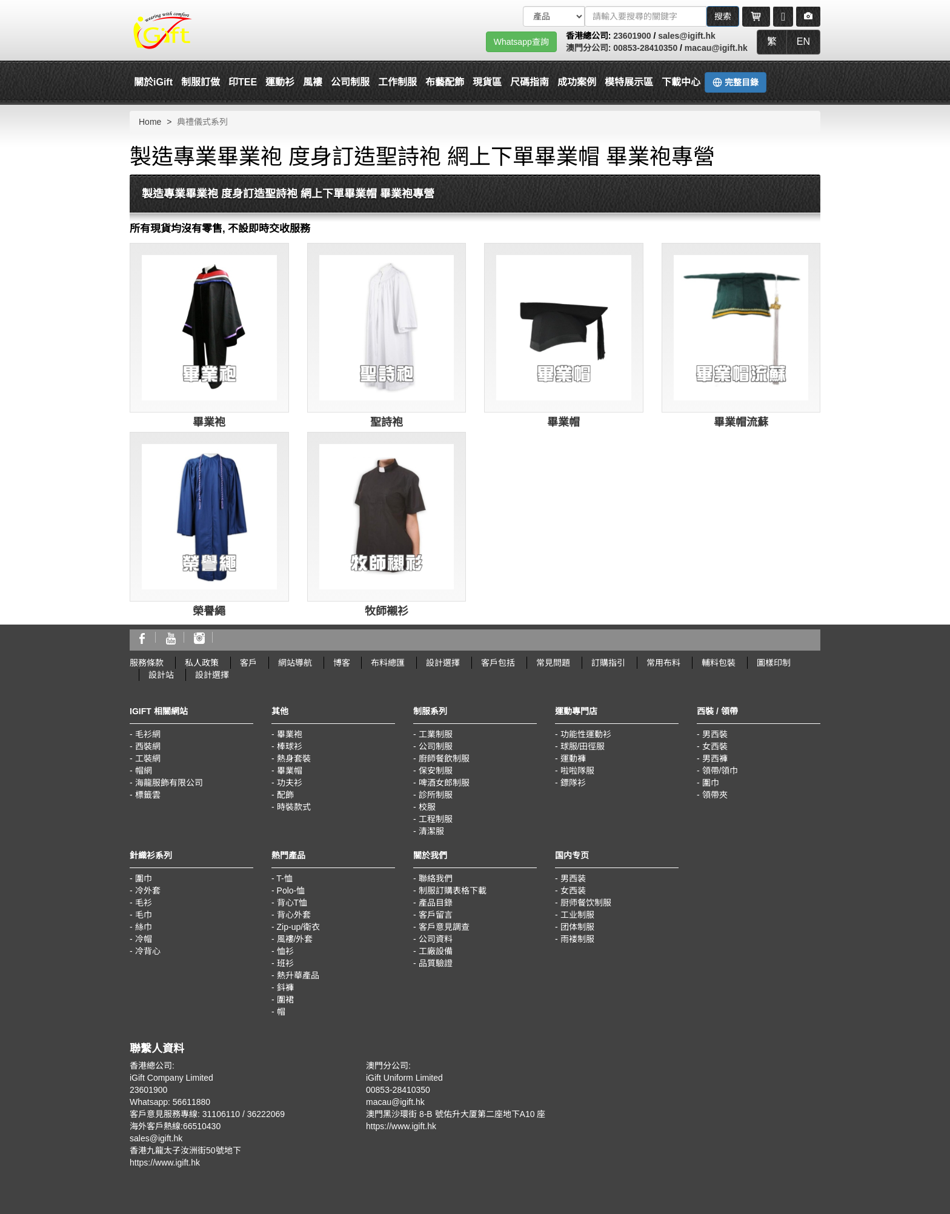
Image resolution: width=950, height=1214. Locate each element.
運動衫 (279, 82)
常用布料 (663, 663)
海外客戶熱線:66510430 (175, 1126)
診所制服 (436, 795)
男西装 (573, 878)
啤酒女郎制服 (444, 783)
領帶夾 (715, 795)
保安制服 (436, 770)
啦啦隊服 (577, 770)
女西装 (573, 890)
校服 (427, 807)
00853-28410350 (645, 48)
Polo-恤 (291, 890)
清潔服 (431, 831)
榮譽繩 (209, 611)
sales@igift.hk (687, 36)
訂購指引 (608, 663)
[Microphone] (783, 16)
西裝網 (148, 746)
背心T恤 (292, 902)
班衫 (285, 963)
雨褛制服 (577, 939)
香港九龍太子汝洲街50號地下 (185, 1150)
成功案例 (576, 82)
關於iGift (153, 82)
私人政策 (202, 663)
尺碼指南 (529, 82)
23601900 (632, 36)
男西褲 (715, 758)
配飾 (285, 795)
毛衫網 (148, 734)
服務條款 (147, 663)
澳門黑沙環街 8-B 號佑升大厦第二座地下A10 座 (455, 1114)
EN (803, 41)
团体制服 (577, 927)
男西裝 (715, 734)
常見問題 (553, 663)
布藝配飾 (444, 82)
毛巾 (143, 915)
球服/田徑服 (582, 746)
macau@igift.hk (716, 48)
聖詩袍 (386, 422)
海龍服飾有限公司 (169, 783)
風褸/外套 (295, 939)
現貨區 (487, 82)
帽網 (143, 770)
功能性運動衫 (585, 734)
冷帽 (143, 939)
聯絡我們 (436, 878)
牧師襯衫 (386, 611)
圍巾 (710, 783)
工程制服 (436, 819)
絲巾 (143, 927)
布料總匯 (388, 663)
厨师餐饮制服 (585, 902)
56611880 (191, 1102)
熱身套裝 (294, 758)
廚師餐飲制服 (444, 758)
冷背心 (148, 951)
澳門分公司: (590, 48)
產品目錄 (436, 902)
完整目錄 (735, 82)
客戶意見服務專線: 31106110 (185, 1114)
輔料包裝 (719, 663)
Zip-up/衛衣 (299, 927)
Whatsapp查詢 (521, 42)
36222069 (266, 1114)
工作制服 (397, 82)
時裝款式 (294, 807)
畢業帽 (563, 422)
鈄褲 (285, 987)
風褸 (312, 82)
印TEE (242, 82)
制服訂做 (200, 82)
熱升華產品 (298, 975)
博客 (341, 663)
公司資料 (436, 939)
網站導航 (295, 663)
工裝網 (148, 758)
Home (150, 122)
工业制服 (577, 915)
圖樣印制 (774, 663)
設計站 (161, 675)
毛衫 (143, 902)
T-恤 (284, 878)
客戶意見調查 (444, 927)
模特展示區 (629, 82)
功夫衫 (289, 783)
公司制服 (350, 82)
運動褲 (573, 758)
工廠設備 (436, 951)
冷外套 (148, 890)
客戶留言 (436, 915)
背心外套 (294, 915)
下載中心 (681, 82)
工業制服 (436, 734)
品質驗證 (436, 963)
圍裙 (285, 999)
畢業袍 (209, 422)
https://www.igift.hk (165, 1162)
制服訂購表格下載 (453, 890)
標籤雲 (148, 795)
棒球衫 (289, 746)
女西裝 (715, 746)
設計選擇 (443, 663)
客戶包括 (498, 663)
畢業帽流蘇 (741, 422)
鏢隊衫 (573, 783)
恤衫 (285, 951)
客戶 (248, 663)
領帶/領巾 (720, 770)
